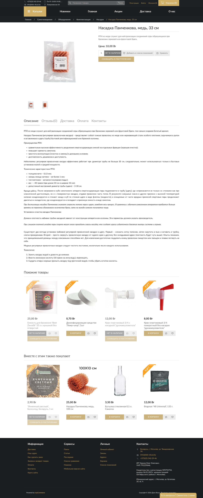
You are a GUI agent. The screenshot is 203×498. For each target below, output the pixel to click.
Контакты (32, 469)
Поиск (66, 449)
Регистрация (134, 3)
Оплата (31, 465)
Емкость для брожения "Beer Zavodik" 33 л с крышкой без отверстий (42, 325)
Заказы (103, 453)
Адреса (103, 457)
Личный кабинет (107, 449)
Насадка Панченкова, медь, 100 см (80, 407)
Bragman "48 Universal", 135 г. (158, 406)
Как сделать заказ (35, 457)
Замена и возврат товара (38, 461)
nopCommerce (40, 492)
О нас (172, 11)
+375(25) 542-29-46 (34, 1)
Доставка (145, 11)
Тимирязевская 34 (53, 4)
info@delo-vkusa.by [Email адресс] (34, 4)
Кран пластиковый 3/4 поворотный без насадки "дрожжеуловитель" (157, 325)
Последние (68, 457)
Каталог (35, 11)
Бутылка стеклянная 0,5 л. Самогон (118, 407)
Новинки (65, 11)
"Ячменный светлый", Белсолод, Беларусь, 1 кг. (40, 407)
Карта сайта (33, 473)
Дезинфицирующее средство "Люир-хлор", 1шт (81, 324)
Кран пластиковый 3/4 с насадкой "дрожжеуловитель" (120, 324)
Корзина (103, 461)
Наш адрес (32, 453)
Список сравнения (71, 461)
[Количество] (101, 53)
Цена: (101, 46)
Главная (92, 11)
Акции (118, 11)
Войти (143, 3)
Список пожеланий (108, 465)
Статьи (67, 453)
